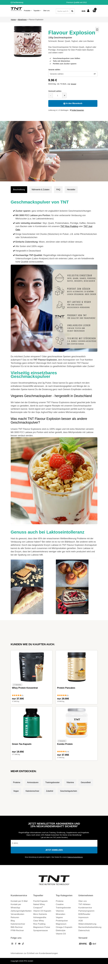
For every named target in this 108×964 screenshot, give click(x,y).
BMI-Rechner (17, 927)
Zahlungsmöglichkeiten (21, 911)
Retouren (15, 917)
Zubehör (49, 791)
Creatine (60, 904)
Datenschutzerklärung (75, 857)
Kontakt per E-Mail (19, 901)
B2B (83, 11)
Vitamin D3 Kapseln (42, 911)
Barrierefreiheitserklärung (89, 927)
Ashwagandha (39, 917)
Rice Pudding (39, 924)
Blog (13, 921)
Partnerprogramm (86, 911)
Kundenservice (85, 907)
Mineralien (60, 914)
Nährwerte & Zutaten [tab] (40, 190)
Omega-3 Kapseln (64, 927)
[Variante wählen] (72, 74)
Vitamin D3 (61, 934)
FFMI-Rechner (17, 930)
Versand (73, 84)
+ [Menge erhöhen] (64, 95)
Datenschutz (84, 930)
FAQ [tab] (58, 190)
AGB (80, 921)
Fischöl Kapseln (40, 901)
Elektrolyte (60, 930)
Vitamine (70, 782)
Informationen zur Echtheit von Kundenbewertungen (34, 953)
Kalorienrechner (32, 791)
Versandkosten (17, 914)
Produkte (28, 10)
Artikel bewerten (77, 110)
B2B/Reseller (84, 914)
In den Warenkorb (72, 103)
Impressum (83, 917)
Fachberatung (17, 2)
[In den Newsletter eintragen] (54, 850)
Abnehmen (22, 19)
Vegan (16, 791)
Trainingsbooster (52, 782)
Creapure (38, 907)
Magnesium (61, 924)
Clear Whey (38, 921)
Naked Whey (39, 904)
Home (13, 19)
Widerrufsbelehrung (87, 924)
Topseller (37, 10)
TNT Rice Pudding (69, 226)
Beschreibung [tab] (19, 190)
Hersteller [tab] (71, 190)
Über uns (46, 10)
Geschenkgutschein (68, 791)
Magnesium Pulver (41, 927)
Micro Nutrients (40, 914)
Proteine (16, 782)
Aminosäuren (32, 782)
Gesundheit (86, 782)
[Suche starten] (72, 11)
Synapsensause (40, 930)
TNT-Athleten (84, 904)
